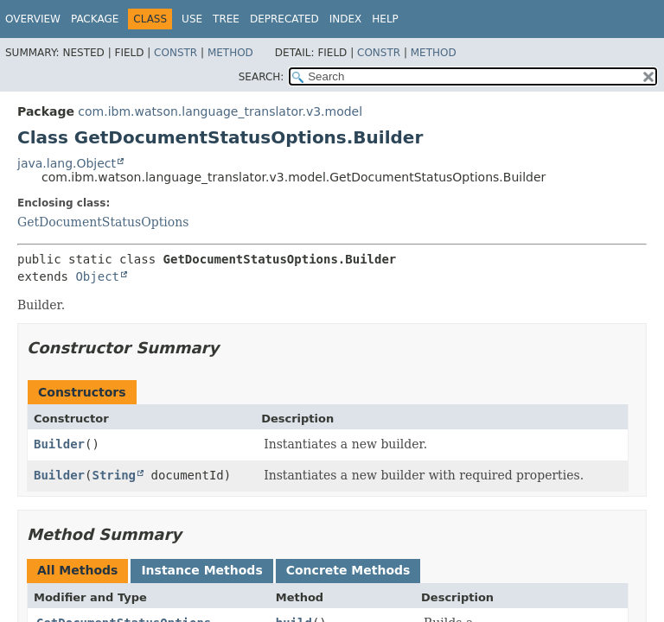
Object (97, 276)
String (114, 475)
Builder (59, 444)
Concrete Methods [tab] (348, 570)
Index (345, 19)
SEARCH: (261, 77)
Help (385, 19)
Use (192, 19)
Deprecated (284, 19)
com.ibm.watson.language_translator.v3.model (220, 111)
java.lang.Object (66, 163)
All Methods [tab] (77, 570)
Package (94, 19)
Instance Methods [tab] (201, 570)
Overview (33, 19)
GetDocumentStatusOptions (102, 222)
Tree (226, 19)
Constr (175, 53)
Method (230, 53)
